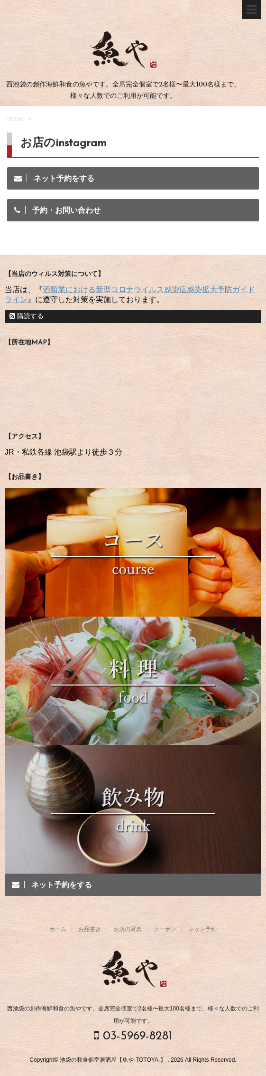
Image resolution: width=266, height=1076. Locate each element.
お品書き (89, 929)
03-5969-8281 (133, 1035)
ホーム (57, 929)
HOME (16, 119)
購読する (26, 316)
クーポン (165, 929)
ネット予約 (202, 929)
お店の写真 (127, 929)
